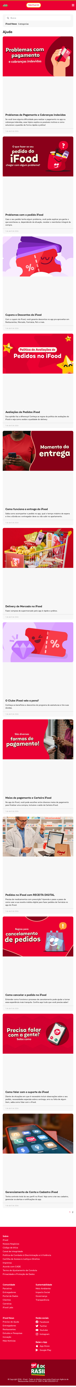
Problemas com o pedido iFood (24, 214)
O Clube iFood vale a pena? (22, 700)
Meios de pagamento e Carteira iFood (28, 797)
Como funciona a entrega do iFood (26, 509)
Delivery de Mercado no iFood (23, 606)
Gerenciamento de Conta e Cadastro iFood (31, 1192)
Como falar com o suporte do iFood (27, 1091)
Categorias (23, 24)
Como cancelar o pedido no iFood (25, 994)
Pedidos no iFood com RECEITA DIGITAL (30, 894)
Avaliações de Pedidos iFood (22, 412)
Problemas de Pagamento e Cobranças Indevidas (35, 114)
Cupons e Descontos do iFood (23, 314)
